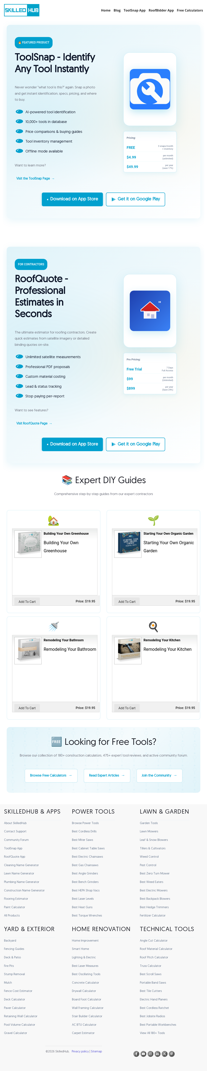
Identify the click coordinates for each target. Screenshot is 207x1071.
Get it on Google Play (135, 199)
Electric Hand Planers (153, 999)
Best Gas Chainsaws (85, 865)
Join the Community (159, 783)
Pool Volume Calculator (19, 1025)
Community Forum (16, 840)
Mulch (8, 982)
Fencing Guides (14, 949)
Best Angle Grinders (85, 873)
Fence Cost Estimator (18, 991)
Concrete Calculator (85, 982)
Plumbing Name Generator (21, 882)
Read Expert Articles (104, 783)
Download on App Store (72, 199)
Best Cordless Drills (84, 831)
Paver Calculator (15, 1008)
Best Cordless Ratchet (154, 1008)
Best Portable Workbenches (158, 1025)
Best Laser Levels (83, 899)
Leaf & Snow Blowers (154, 840)
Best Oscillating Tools (86, 974)
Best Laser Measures (85, 965)
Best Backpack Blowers (155, 899)
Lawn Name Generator (19, 873)
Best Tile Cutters (151, 991)
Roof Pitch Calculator (154, 957)
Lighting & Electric (84, 957)
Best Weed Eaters (151, 882)
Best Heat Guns (82, 907)
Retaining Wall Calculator (20, 1016)
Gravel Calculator (15, 1033)
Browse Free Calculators (44, 783)
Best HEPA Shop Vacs (85, 890)
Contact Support (15, 831)
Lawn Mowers (149, 831)
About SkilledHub (15, 823)
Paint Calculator (14, 907)
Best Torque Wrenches (87, 915)
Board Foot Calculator (86, 999)
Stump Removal (14, 974)
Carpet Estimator (83, 1033)
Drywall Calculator (84, 991)
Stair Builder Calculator (87, 1016)
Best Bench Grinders (85, 882)
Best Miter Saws (82, 840)
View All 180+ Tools (152, 1033)
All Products (12, 915)
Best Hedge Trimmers (154, 907)
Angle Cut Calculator (154, 940)
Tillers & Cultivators (152, 848)
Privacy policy (80, 1051)
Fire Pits (9, 965)
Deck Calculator (14, 999)
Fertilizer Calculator (153, 915)
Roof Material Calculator (156, 949)
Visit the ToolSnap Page (33, 178)
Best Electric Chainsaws (87, 856)
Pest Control (148, 865)
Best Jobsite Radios (152, 1016)
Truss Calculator (150, 965)
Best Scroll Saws (150, 974)
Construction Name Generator (24, 890)
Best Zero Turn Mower (155, 873)
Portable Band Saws (153, 982)
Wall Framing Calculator (88, 1008)
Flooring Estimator (16, 899)
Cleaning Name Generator (21, 865)
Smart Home (80, 949)
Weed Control (149, 856)
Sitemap (96, 1051)
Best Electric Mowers (153, 890)
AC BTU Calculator (84, 1025)
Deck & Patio (12, 957)
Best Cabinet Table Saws (88, 848)
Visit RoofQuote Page (32, 423)
